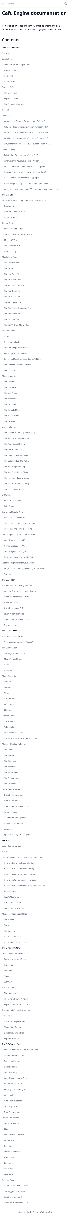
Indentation (9, 1146)
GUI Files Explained (10, 602)
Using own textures (10, 891)
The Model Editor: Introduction (15, 636)
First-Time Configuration (14, 211)
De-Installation (10, 81)
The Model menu (11, 772)
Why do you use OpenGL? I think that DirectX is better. (27, 132)
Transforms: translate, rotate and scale (20, 738)
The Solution (9, 931)
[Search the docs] (34, 3)
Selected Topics (8, 330)
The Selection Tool (11, 262)
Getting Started (8, 223)
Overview (8, 1016)
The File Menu (10, 381)
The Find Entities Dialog (14, 449)
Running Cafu (8, 87)
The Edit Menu (10, 387)
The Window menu (12, 778)
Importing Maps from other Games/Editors (22, 359)
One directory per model (14, 795)
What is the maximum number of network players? (25, 166)
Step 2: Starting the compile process (19, 523)
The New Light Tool (12, 296)
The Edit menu (10, 761)
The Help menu (10, 783)
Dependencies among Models (14, 817)
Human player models (13, 823)
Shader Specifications (13, 1027)
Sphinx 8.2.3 (46, 1212)
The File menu (10, 755)
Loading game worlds (13, 1197)
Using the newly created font (16, 597)
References (9, 1174)
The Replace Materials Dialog (16, 438)
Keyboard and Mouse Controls (17, 1004)
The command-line (12, 993)
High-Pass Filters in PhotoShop (17, 942)
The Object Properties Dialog (16, 455)
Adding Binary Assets (13, 1083)
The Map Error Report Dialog (16, 472)
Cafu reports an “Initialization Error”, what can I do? (26, 127)
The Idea (7, 925)
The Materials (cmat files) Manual (16, 1010)
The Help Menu (10, 421)
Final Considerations (12, 1112)
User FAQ (6, 115)
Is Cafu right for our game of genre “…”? (21, 155)
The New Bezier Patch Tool (15, 285)
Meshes (7, 687)
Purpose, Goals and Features (16, 959)
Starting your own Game (14, 1191)
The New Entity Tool (12, 279)
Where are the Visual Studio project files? (21, 161)
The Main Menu (10, 93)
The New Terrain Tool (13, 291)
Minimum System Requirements (17, 64)
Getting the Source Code (14, 1055)
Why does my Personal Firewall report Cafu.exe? (24, 121)
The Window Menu (12, 415)
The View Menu (10, 398)
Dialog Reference (9, 427)
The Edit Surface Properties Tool (17, 308)
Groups (7, 336)
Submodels (9, 727)
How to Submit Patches (12, 1101)
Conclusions (9, 1168)
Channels (8, 710)
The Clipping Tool (11, 319)
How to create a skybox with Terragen (20, 868)
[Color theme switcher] (65, 3)
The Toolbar (9, 749)
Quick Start (6, 53)
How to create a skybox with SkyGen (19, 874)
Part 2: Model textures (13, 902)
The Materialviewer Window (16, 999)
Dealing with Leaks (12, 342)
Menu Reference (9, 376)
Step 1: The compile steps (15, 517)
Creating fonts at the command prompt (21, 591)
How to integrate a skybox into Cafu (19, 863)
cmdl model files (11, 800)
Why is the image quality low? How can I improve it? (26, 138)
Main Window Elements (14, 659)
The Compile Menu (12, 410)
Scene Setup (9, 721)
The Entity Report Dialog (14, 466)
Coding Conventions (10, 1117)
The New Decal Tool (12, 302)
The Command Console (14, 104)
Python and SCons (12, 1061)
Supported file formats (11, 846)
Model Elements (9, 676)
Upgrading (8, 76)
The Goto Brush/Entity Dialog (16, 461)
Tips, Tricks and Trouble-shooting (18, 529)
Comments (8, 1163)
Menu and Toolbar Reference (14, 744)
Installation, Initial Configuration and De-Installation (24, 200)
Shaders (7, 976)
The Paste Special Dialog (14, 444)
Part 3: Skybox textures (14, 908)
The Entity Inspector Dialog (15, 489)
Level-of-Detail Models (13, 732)
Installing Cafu (10, 70)
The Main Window (9, 648)
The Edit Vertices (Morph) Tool (16, 325)
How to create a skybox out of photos (20, 880)
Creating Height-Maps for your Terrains (18, 563)
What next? (9, 1095)
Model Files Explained (11, 789)
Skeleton (7, 682)
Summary (8, 574)
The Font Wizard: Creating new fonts (17, 585)
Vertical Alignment (12, 1151)
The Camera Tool (11, 268)
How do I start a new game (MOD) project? (22, 178)
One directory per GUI (13, 608)
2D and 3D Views (11, 240)
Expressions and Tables (14, 1033)
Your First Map (10, 251)
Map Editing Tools (9, 257)
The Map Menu (10, 393)
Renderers (8, 965)
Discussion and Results (14, 936)
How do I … (9, 670)
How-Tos (5, 664)
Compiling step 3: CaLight (15, 551)
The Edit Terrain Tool (12, 313)
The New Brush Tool (12, 274)
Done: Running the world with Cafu (19, 557)
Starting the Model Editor (15, 653)
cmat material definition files (16, 619)
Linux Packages (10, 1067)
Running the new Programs (15, 1089)
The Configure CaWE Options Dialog (19, 432)
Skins (6, 693)
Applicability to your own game (17, 834)
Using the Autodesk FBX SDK (16, 1202)
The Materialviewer (10, 987)
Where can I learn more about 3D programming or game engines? (32, 189)
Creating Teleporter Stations (16, 347)
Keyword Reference (12, 1038)
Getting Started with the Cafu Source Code (20, 1050)
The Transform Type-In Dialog (16, 478)
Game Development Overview (16, 1185)
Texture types (7, 851)
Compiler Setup (10, 1072)
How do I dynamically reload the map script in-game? (26, 183)
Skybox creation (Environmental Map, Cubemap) (22, 857)
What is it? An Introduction (13, 953)
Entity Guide (7, 495)
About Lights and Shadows (15, 353)
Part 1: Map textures (12, 897)
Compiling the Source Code (15, 1078)
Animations (9, 704)
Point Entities (9, 506)
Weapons (8, 829)
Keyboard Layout (11, 98)
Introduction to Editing (13, 229)
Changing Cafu (10, 1106)
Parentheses (9, 1157)
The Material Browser (13, 245)
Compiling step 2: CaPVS (14, 546)
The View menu (10, 766)
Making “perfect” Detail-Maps (14, 914)
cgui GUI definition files (14, 614)
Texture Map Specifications (15, 1021)
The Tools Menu (11, 404)
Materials (8, 970)
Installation (7, 59)
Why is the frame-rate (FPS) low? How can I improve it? (27, 144)
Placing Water (10, 370)
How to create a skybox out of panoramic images (25, 885)
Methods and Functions (14, 1134)
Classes (7, 1129)
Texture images (10, 625)
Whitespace (9, 1140)
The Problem (9, 919)
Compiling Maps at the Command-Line (18, 534)
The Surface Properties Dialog (16, 483)
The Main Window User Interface (18, 234)
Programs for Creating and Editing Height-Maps (24, 568)
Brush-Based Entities (13, 500)
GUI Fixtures (9, 698)
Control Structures (12, 1123)
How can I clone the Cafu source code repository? (25, 172)
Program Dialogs (9, 715)
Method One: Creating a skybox (17, 364)
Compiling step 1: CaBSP (14, 540)
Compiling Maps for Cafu (12, 512)
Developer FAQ (8, 149)
